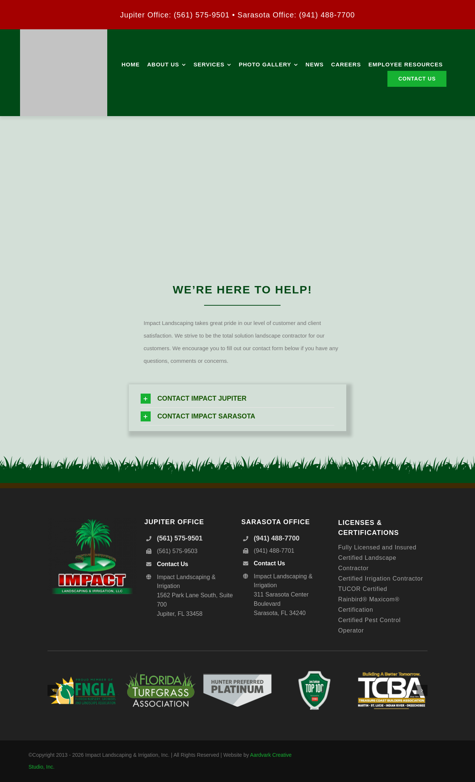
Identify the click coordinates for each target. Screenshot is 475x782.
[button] (237, 398)
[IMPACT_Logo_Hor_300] (63, 32)
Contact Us (172, 564)
